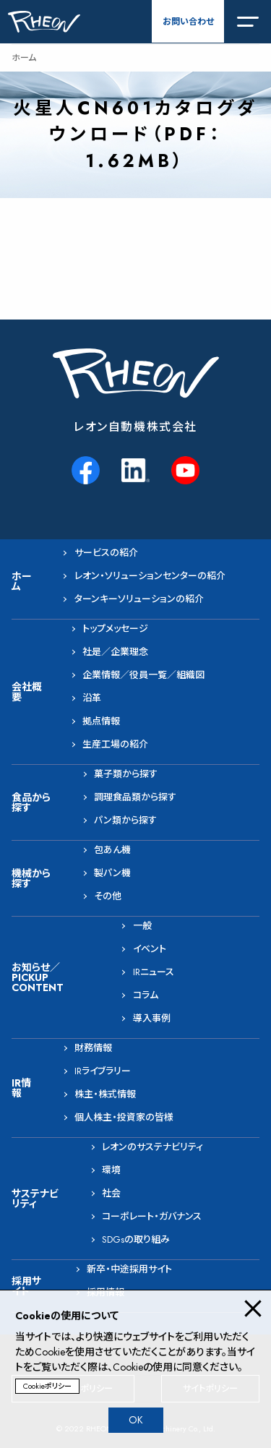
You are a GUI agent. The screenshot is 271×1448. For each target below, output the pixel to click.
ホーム (24, 57)
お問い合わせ (188, 21)
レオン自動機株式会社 (135, 427)
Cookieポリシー (47, 1386)
